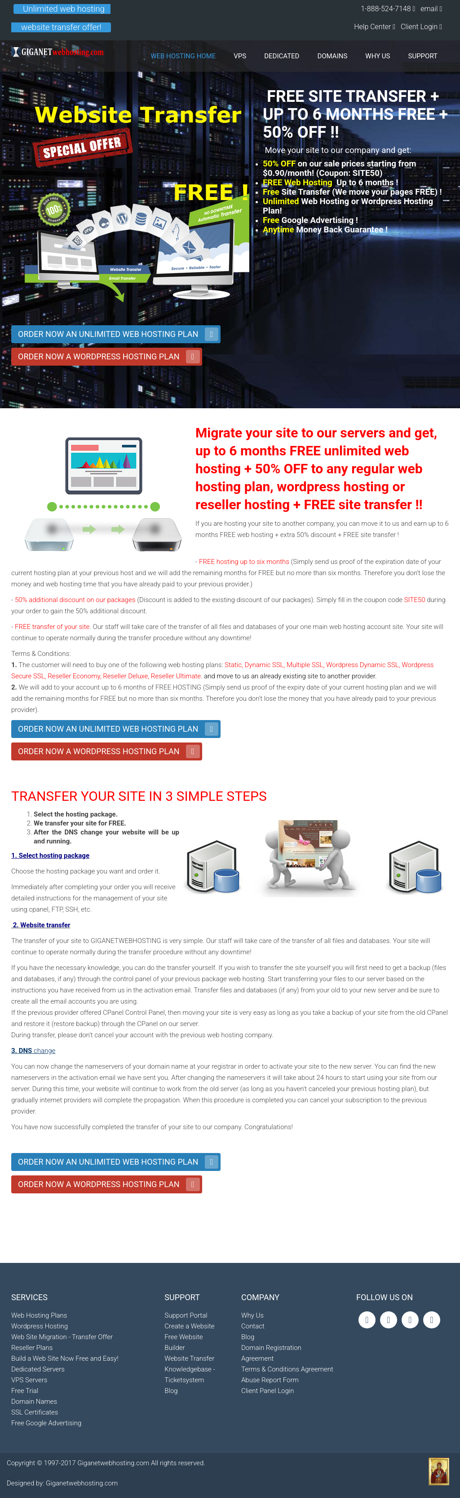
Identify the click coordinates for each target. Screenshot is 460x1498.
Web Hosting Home (183, 56)
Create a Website (189, 1369)
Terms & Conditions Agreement (287, 1412)
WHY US (377, 56)
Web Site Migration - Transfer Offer (62, 1391)
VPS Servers (29, 1434)
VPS (240, 56)
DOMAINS (332, 56)
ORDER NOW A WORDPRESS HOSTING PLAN (99, 356)
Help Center (373, 26)
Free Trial (24, 1445)
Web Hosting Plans (39, 1370)
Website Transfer (189, 1402)
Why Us (252, 1358)
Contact (253, 1369)
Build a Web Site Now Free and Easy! (65, 1413)
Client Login (421, 26)
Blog (170, 1434)
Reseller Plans (32, 1402)
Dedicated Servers (38, 1423)
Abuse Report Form (270, 1423)
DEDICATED (281, 56)
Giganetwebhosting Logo (57, 56)
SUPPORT (423, 56)
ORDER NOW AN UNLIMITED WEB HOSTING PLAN (108, 334)
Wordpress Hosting (39, 1380)
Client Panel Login (267, 1434)
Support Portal (185, 1358)
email (429, 8)
